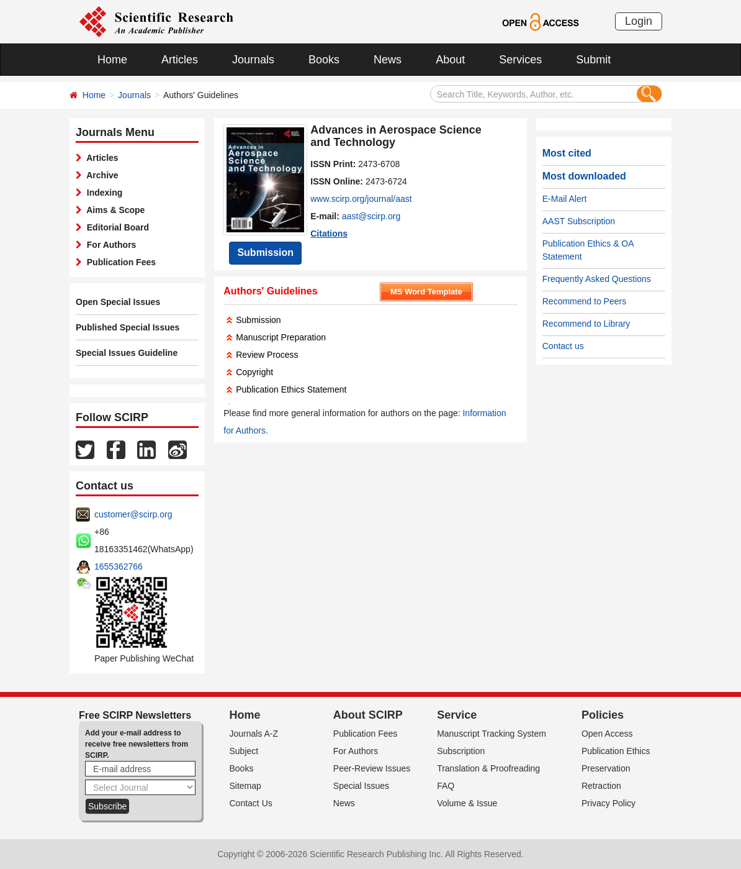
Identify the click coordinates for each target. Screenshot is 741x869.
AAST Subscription (578, 221)
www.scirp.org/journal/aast (360, 199)
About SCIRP (368, 715)
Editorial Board (115, 227)
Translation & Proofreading (488, 768)
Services (520, 59)
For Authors (109, 245)
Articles (179, 59)
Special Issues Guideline (126, 353)
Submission (265, 252)
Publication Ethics (616, 751)
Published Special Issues (127, 327)
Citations (329, 234)
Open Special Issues (118, 302)
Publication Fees (119, 262)
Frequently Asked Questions (596, 279)
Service (457, 715)
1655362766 (118, 566)
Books (323, 59)
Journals (253, 59)
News (388, 59)
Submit (593, 59)
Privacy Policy (608, 803)
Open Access (607, 734)
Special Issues (361, 786)
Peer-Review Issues (372, 768)
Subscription (461, 751)
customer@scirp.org (133, 514)
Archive (100, 175)
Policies (603, 715)
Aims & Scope (113, 210)
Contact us (563, 346)
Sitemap (245, 786)
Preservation (606, 768)
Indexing (102, 193)
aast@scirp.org (371, 216)
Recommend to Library (586, 324)
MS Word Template (426, 291)
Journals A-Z (254, 734)
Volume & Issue (467, 803)
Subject (244, 751)
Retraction (601, 786)
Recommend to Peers (584, 301)
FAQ (445, 786)
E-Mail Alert (564, 199)
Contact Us (251, 803)
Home (112, 59)
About (450, 59)
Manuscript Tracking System (491, 734)
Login (638, 21)
